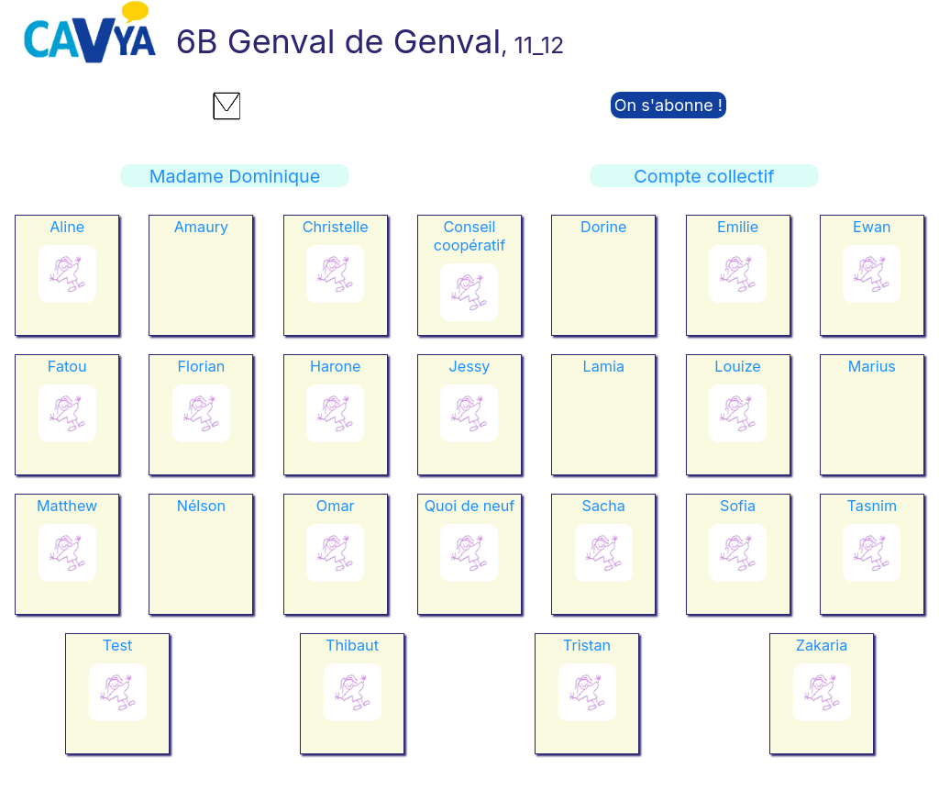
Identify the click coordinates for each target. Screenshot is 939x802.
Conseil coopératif (469, 235)
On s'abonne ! (668, 105)
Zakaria (822, 645)
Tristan (587, 645)
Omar (335, 505)
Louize (737, 366)
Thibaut (352, 645)
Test (117, 645)
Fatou (67, 366)
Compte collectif (704, 176)
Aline (67, 226)
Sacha (603, 505)
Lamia (603, 366)
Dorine (603, 226)
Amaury (201, 226)
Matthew (67, 505)
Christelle (336, 226)
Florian (201, 366)
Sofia (738, 505)
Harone (335, 366)
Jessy (470, 366)
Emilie (737, 226)
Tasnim (872, 505)
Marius (872, 366)
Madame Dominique (235, 176)
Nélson (201, 505)
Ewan (872, 226)
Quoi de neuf (470, 505)
